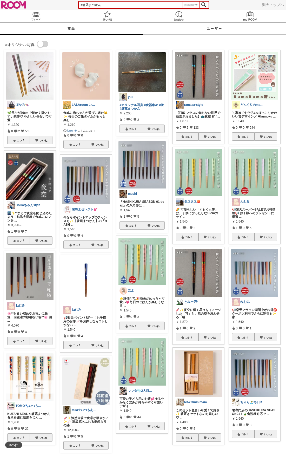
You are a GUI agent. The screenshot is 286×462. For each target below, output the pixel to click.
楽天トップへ (273, 5)
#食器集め (151, 105)
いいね (43, 140)
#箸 (161, 105)
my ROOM (250, 16)
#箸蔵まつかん (129, 108)
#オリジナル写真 (131, 105)
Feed (35, 16)
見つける (107, 16)
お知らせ (179, 16)
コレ (21, 140)
